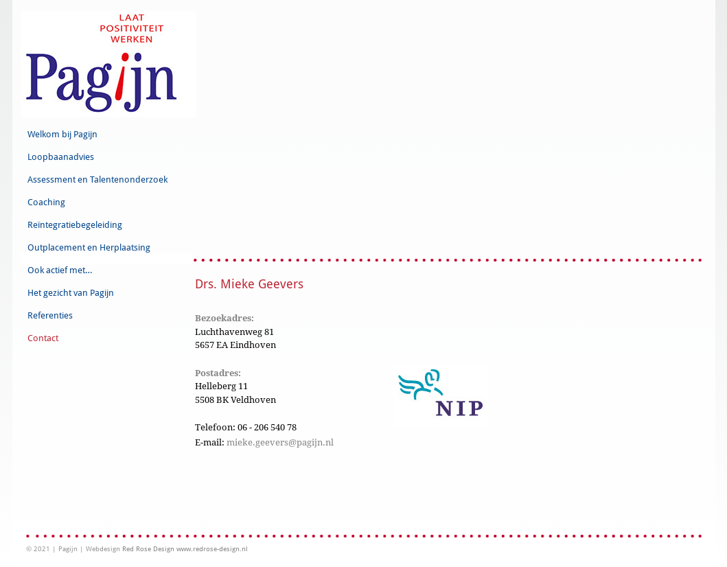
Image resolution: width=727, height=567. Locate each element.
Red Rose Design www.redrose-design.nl (185, 548)
